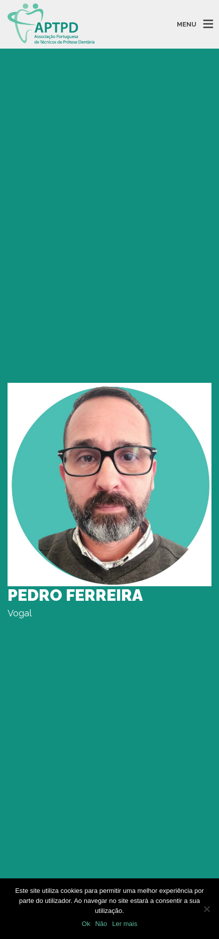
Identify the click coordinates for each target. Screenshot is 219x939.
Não (101, 923)
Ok (86, 923)
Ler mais (124, 923)
